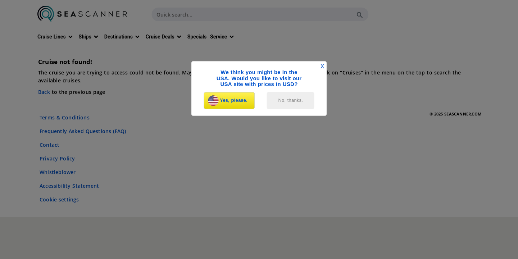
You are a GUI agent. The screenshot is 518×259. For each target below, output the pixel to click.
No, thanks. (290, 100)
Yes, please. (227, 100)
